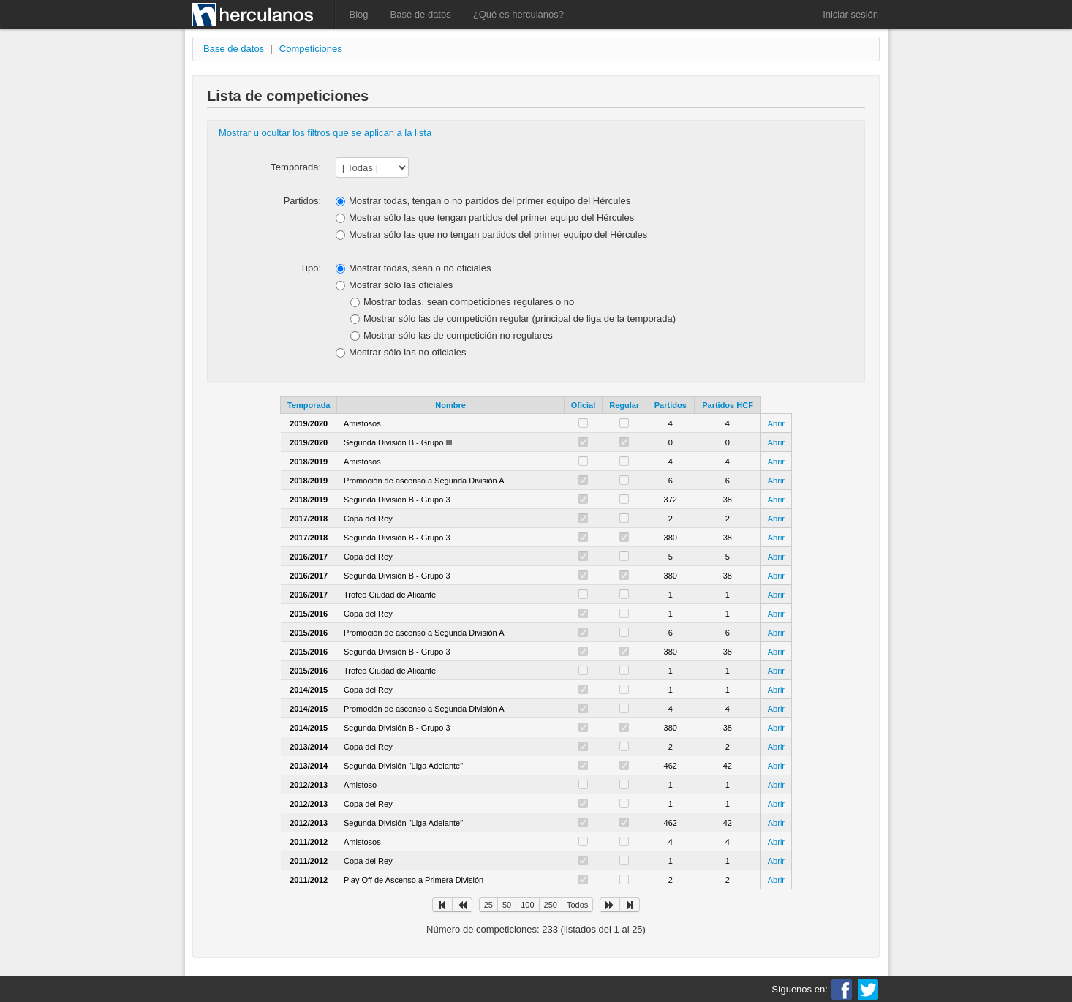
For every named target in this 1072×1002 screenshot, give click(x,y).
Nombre (450, 405)
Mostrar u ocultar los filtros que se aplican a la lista (325, 132)
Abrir (776, 423)
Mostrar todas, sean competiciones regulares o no (468, 301)
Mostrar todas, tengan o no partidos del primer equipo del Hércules (489, 200)
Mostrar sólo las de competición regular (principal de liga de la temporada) (519, 318)
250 (550, 904)
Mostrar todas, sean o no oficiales (420, 268)
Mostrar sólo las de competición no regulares (458, 335)
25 (488, 904)
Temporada (308, 405)
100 (527, 904)
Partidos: (302, 200)
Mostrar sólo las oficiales (401, 284)
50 (506, 904)
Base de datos (420, 14)
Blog (359, 14)
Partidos (670, 405)
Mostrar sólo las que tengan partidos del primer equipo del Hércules (491, 217)
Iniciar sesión (850, 14)
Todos (577, 904)
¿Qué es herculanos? (518, 14)
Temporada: (296, 167)
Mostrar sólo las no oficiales (407, 352)
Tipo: (311, 268)
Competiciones (310, 48)
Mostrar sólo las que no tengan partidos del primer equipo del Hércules (498, 234)
